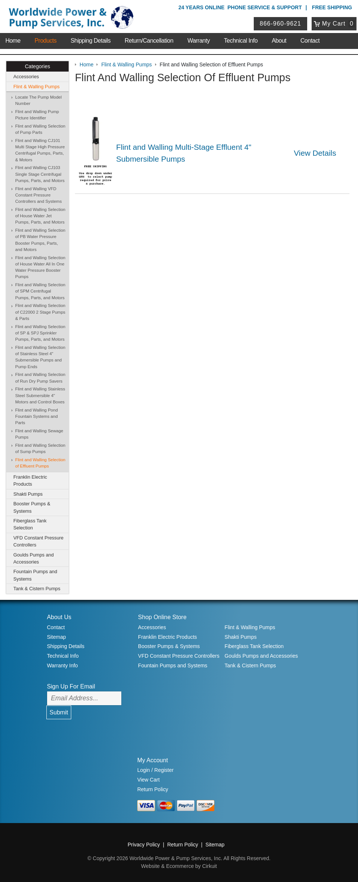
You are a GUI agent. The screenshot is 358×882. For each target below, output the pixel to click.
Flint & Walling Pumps (36, 86)
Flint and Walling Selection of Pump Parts (40, 129)
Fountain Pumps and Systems (35, 575)
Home (12, 40)
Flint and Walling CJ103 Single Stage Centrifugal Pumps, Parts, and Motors (40, 174)
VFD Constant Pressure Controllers (38, 541)
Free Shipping (332, 7)
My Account (152, 760)
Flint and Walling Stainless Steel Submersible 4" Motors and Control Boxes (40, 395)
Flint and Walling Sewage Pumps (39, 434)
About (279, 40)
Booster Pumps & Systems (31, 507)
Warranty (198, 40)
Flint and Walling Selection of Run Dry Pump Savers (40, 377)
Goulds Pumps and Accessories (33, 558)
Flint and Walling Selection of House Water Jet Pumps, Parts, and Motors (40, 216)
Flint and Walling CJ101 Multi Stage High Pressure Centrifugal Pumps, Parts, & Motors (40, 150)
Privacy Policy (144, 845)
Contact (310, 40)
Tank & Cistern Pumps (36, 588)
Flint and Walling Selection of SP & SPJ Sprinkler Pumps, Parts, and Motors (40, 333)
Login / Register (155, 770)
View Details (315, 153)
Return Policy (152, 789)
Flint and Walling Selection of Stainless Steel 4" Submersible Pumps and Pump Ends (40, 357)
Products (45, 40)
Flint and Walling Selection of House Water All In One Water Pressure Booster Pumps (40, 267)
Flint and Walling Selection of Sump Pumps (40, 448)
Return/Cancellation (149, 40)
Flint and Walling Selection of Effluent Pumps (40, 462)
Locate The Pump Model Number (38, 100)
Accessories (26, 76)
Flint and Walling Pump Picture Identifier (37, 114)
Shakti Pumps (28, 494)
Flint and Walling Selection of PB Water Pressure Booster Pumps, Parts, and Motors (40, 240)
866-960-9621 (280, 23)
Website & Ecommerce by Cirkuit (179, 866)
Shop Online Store (162, 617)
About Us (59, 617)
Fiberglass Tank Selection (29, 524)
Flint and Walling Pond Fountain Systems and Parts (36, 416)
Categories (37, 66)
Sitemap (56, 637)
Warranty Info (62, 665)
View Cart (148, 780)
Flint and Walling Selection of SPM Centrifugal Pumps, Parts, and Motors (40, 291)
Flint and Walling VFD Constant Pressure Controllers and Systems (38, 195)
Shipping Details (90, 40)
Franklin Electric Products (30, 480)
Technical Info (241, 40)
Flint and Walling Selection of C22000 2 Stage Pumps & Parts (40, 312)
